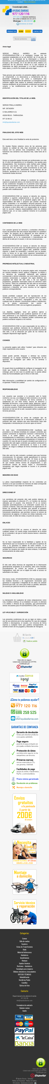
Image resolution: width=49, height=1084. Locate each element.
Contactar (30, 1078)
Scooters (24, 943)
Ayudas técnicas (24, 962)
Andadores (24, 954)
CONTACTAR (37, 30)
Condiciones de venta (27, 1082)
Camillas (24, 981)
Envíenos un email (24, 23)
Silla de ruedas (24, 940)
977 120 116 (17, 16)
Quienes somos (24, 1007)
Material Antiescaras (25, 951)
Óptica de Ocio (24, 984)
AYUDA (28, 30)
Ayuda (24, 1009)
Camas (24, 937)
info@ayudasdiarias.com (11, 121)
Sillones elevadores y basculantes (24, 970)
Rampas (24, 959)
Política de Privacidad (18, 1080)
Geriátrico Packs (24, 979)
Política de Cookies (31, 1080)
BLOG (21, 30)
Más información (30, 1)
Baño (24, 948)
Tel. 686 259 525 (28, 20)
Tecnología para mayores (24, 968)
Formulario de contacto (24, 1004)
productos (26, 637)
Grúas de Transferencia (24, 945)
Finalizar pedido (30, 640)
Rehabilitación (24, 976)
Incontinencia (24, 956)
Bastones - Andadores (24, 965)
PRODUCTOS (11, 30)
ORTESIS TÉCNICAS (24, 973)
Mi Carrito (27, 633)
